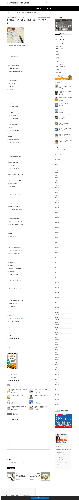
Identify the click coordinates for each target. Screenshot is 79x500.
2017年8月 (57, 397)
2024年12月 (57, 212)
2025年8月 (57, 192)
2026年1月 (57, 180)
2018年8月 (57, 367)
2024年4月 (57, 230)
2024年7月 (57, 222)
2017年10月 (57, 392)
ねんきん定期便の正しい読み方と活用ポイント (65, 98)
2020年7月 (57, 312)
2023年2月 (57, 250)
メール (9, 448)
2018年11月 (57, 359)
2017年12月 (57, 387)
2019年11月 (57, 332)
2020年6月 (57, 314)
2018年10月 (57, 362)
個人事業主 (16, 414)
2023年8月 (57, 242)
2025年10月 (57, 187)
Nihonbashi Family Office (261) (63, 449)
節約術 (56, 166)
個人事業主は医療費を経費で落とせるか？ (19, 395)
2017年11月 (57, 389)
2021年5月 (57, 289)
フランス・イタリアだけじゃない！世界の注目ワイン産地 (65, 116)
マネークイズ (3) (59, 457)
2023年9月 (57, 240)
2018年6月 (57, 372)
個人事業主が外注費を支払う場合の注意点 (41, 395)
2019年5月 (57, 344)
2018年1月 (57, 384)
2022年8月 (57, 265)
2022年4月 (57, 275)
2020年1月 (57, 327)
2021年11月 (57, 280)
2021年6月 (57, 287)
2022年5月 (57, 272)
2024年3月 (57, 232)
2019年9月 (57, 337)
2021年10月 (57, 282)
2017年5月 (57, 402)
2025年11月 (57, 185)
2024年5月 (57, 227)
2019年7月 (57, 339)
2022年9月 (57, 262)
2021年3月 (57, 294)
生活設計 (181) (59, 464)
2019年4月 (57, 347)
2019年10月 (57, 334)
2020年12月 (57, 302)
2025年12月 (57, 182)
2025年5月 (57, 200)
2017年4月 (57, 404)
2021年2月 (57, 297)
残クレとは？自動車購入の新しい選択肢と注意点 (65, 135)
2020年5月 (57, 317)
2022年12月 (57, 255)
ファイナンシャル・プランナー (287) (63, 454)
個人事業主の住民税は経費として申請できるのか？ (41, 390)
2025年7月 (57, 195)
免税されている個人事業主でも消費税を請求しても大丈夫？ (41, 401)
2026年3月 (57, 175)
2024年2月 (57, 235)
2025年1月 (57, 210)
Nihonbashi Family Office (60, 149)
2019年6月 (57, 342)
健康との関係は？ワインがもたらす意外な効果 (65, 92)
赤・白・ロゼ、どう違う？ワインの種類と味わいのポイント (65, 141)
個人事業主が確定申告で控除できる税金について (19, 407)
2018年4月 (57, 377)
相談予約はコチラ (40, 497)
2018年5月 (57, 374)
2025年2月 (57, 207)
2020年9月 (57, 307)
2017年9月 (57, 394)
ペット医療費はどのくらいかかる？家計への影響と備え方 (65, 122)
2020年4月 (57, 319)
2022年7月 (57, 267)
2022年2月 (57, 277)
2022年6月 (57, 269)
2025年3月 (57, 205)
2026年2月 (57, 177)
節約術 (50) (58, 467)
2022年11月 (57, 257)
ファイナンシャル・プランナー (43, 17)
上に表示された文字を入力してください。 (16, 462)
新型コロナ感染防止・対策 (61, 157)
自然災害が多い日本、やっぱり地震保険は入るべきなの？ (21, 477)
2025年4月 (57, 202)
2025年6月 (57, 197)
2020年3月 (57, 322)
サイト (8, 453)
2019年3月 (57, 349)
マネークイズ (57, 159)
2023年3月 (57, 247)
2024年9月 (57, 220)
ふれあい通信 (57, 152)
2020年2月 (57, 324)
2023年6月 (57, 245)
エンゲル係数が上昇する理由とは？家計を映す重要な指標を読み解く (65, 86)
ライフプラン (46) (59, 459)
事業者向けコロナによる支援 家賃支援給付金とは (19, 390)
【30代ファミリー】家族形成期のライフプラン (35, 477)
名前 (8, 442)
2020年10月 (57, 304)
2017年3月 (57, 407)
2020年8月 (57, 309)
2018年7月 (57, 369)
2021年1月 (57, 299)
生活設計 (56, 164)
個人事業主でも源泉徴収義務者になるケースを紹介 (19, 401)
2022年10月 (57, 260)
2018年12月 (57, 357)
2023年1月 (57, 252)
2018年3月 (57, 379)
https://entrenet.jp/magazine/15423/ (15, 318)
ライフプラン (57, 162)
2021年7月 (57, 284)
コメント (9, 427)
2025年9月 (57, 190)
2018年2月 (57, 382)
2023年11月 (57, 237)
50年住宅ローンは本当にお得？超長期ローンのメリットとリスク (65, 110)
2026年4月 (57, 172)
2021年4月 (57, 292)
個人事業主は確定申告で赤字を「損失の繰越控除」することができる (41, 407)
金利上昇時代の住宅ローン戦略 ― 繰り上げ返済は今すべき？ (65, 129)
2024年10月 (57, 217)
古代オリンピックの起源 (63, 103)
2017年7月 (57, 399)
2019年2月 (57, 352)
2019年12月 (57, 329)
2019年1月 (57, 354)
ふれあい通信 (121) (60, 452)
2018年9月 (57, 364)
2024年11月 (57, 215)
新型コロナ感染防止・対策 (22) (62, 462)
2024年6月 (57, 225)
